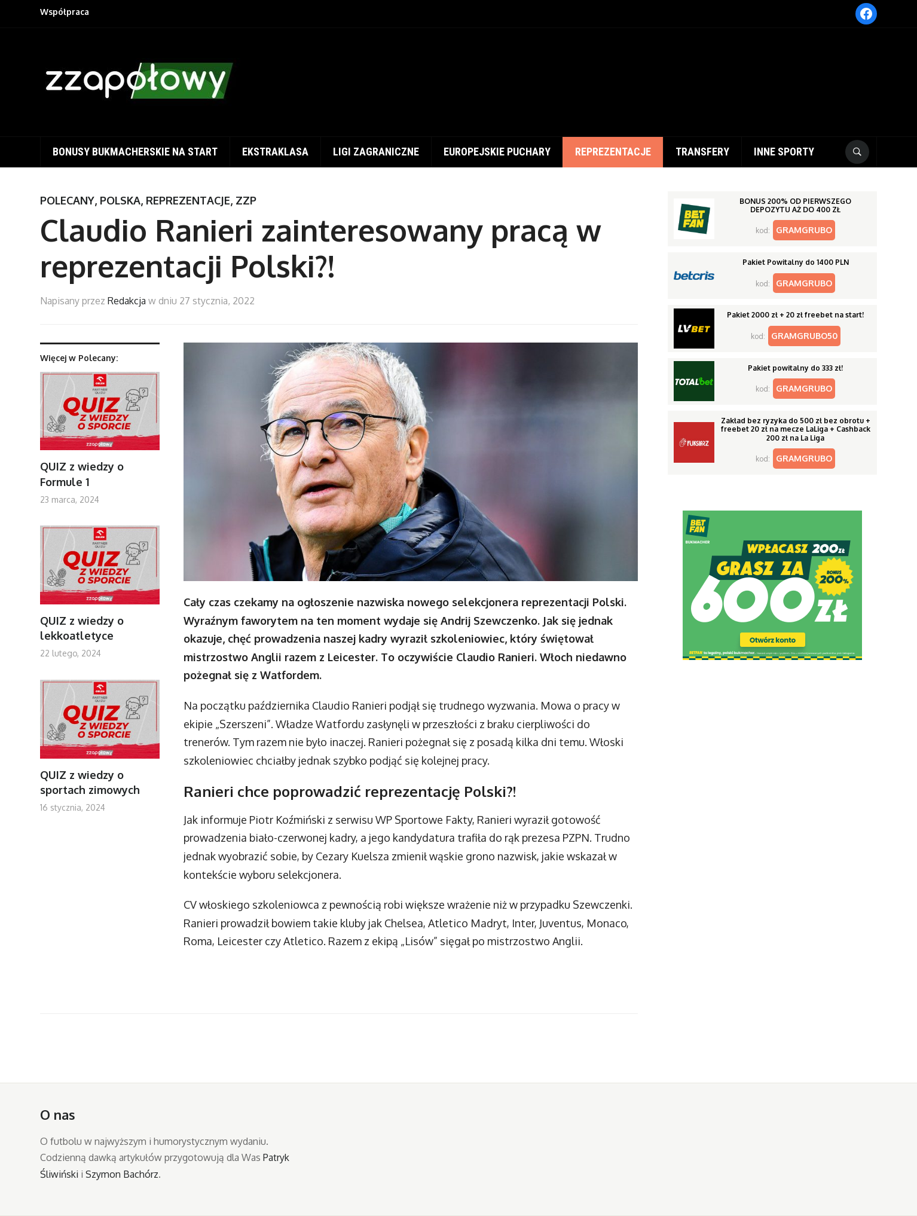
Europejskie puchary (497, 151)
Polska (120, 200)
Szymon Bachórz (121, 1174)
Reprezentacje (613, 151)
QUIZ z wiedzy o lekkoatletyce (82, 628)
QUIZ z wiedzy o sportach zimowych (90, 782)
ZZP (246, 200)
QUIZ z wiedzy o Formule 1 (82, 474)
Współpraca (64, 12)
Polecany (67, 200)
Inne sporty (784, 151)
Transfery (702, 151)
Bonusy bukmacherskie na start (135, 151)
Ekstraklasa (275, 151)
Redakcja (127, 301)
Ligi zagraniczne (376, 151)
